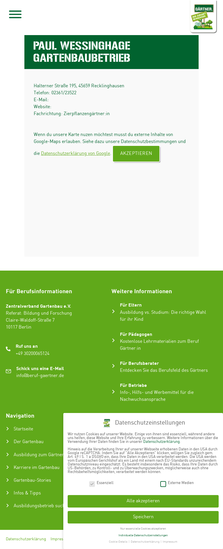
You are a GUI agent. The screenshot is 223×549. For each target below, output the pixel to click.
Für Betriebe (133, 385)
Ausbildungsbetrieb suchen (42, 505)
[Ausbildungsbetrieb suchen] (7, 505)
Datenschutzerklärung (26, 539)
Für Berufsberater (139, 363)
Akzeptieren (136, 153)
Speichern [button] (143, 516)
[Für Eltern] (113, 311)
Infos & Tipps (27, 493)
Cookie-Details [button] (118, 541)
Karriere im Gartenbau (37, 467)
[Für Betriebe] (113, 392)
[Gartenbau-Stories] (7, 480)
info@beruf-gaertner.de (40, 375)
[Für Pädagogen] (113, 340)
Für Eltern (131, 305)
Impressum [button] (170, 541)
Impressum (61, 539)
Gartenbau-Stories (32, 480)
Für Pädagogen (136, 334)
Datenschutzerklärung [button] (145, 541)
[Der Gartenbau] (7, 441)
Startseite (23, 429)
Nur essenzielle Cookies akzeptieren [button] (143, 528)
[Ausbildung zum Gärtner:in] (7, 454)
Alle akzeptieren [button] (143, 501)
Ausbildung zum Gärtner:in (41, 454)
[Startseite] (7, 428)
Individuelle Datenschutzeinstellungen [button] (143, 535)
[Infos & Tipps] (7, 492)
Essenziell (101, 483)
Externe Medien (177, 483)
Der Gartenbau (29, 441)
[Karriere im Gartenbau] (7, 467)
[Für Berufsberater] (113, 366)
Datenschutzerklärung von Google (75, 153)
